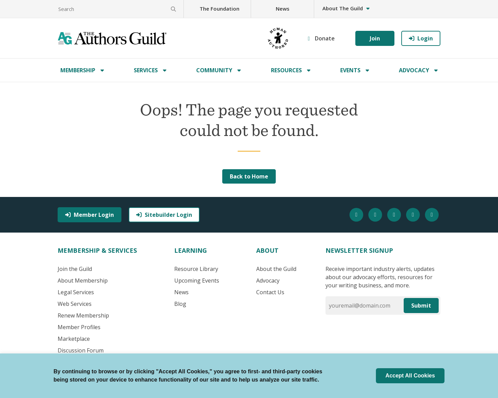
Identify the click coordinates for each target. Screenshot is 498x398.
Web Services (75, 304)
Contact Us (270, 292)
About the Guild (276, 269)
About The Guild (345, 8)
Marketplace (74, 339)
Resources (286, 70)
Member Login (89, 215)
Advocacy (414, 70)
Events (350, 70)
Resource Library (196, 269)
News (282, 8)
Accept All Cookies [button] (410, 375)
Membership (77, 70)
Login (421, 38)
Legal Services (76, 292)
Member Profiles (79, 327)
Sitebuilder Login (164, 215)
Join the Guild (75, 269)
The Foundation (219, 8)
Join (375, 38)
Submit (421, 305)
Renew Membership (83, 315)
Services (146, 70)
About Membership (83, 280)
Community (214, 70)
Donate (325, 38)
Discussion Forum (81, 350)
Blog (180, 304)
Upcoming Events (196, 280)
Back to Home (249, 176)
